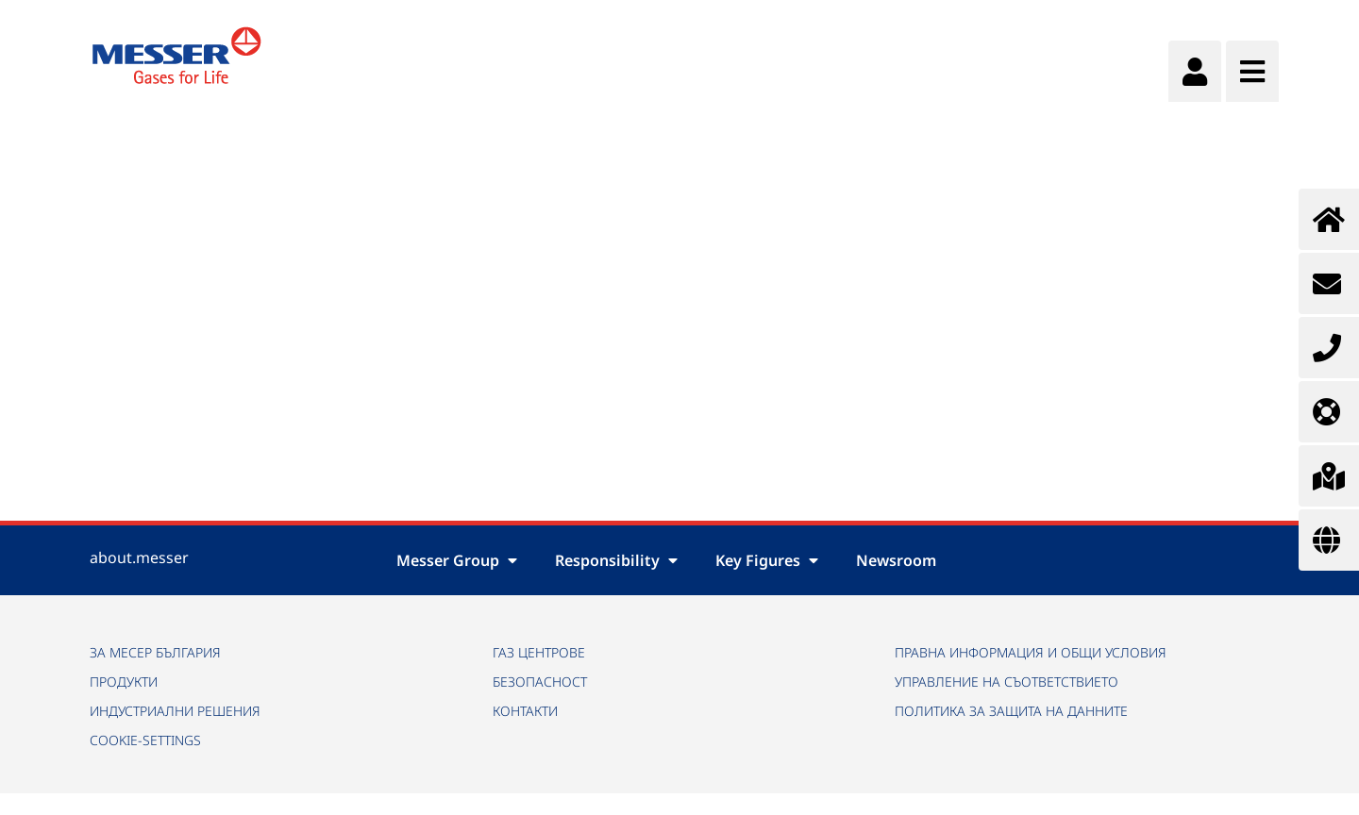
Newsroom (896, 560)
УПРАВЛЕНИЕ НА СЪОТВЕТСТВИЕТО (1006, 681)
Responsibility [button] (616, 560)
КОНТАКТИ (525, 711)
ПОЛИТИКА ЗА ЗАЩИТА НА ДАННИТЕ (1011, 711)
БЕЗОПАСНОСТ (540, 681)
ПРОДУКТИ (124, 681)
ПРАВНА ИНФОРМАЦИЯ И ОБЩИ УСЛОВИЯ (1030, 652)
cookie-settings (145, 740)
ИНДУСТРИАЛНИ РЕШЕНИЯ (175, 711)
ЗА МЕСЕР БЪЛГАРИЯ (155, 652)
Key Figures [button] (766, 560)
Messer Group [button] (456, 560)
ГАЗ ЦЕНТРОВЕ (539, 652)
